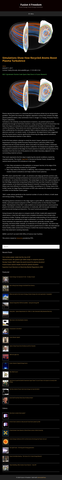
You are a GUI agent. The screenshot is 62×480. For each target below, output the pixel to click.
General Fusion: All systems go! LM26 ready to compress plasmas (23, 259)
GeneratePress (42, 477)
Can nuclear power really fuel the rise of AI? (16, 257)
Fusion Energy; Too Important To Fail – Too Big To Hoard (22, 277)
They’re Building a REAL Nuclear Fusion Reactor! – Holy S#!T (23, 465)
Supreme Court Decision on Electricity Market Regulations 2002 (22, 267)
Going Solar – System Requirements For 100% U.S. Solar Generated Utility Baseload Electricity (31, 311)
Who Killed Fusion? (14, 372)
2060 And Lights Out (14, 354)
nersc (4, 66)
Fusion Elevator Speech (15, 337)
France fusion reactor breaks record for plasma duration (20, 264)
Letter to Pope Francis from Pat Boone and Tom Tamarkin (23, 346)
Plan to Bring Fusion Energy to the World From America (22, 285)
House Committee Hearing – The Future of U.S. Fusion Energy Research (26, 456)
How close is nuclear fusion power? (17, 413)
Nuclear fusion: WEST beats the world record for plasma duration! (23, 262)
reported (25, 159)
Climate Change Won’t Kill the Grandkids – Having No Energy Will (24, 302)
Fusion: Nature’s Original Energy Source (18, 363)
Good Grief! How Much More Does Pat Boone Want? (21, 397)
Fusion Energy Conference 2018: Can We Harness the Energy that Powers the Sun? (28, 439)
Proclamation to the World (15, 328)
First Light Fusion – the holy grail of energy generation (22, 447)
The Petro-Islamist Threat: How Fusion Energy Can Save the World (24, 389)
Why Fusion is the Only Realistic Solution (19, 320)
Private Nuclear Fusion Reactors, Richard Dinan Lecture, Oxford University (26, 430)
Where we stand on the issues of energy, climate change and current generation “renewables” (31, 294)
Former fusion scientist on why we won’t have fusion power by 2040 (25, 421)
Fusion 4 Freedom (31, 4)
